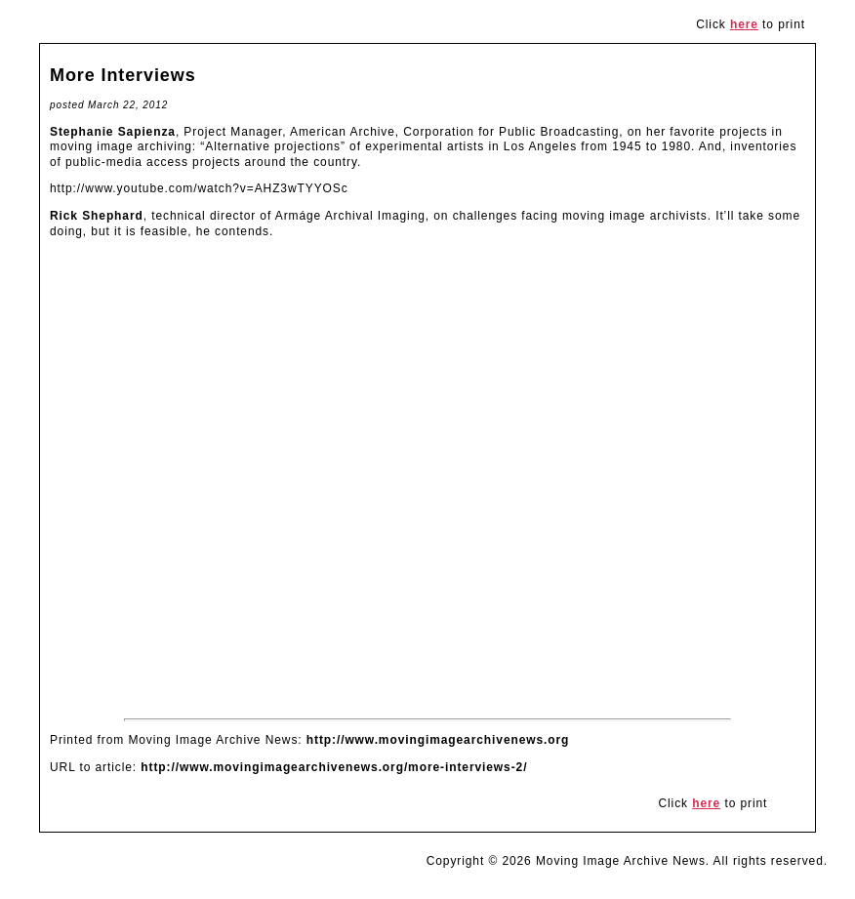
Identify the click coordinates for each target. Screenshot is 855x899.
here (744, 24)
